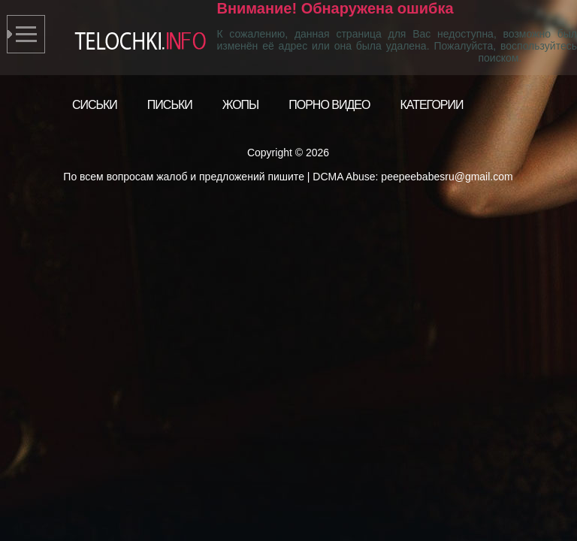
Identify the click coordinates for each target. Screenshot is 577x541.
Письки (169, 104)
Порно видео (329, 104)
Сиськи (94, 104)
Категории (431, 104)
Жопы (240, 104)
